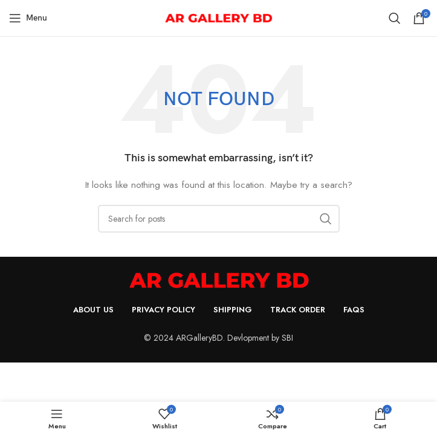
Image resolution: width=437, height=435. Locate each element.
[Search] (395, 18)
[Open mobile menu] (28, 18)
